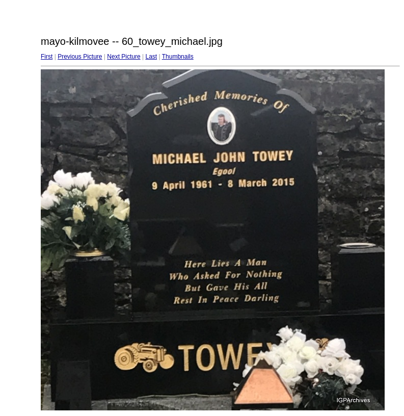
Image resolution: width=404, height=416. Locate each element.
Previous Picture (80, 56)
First (46, 56)
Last (151, 56)
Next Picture (123, 56)
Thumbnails (178, 56)
